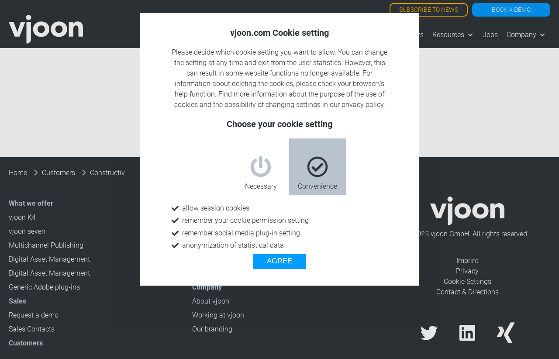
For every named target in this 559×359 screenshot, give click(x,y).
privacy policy (362, 104)
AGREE (279, 261)
